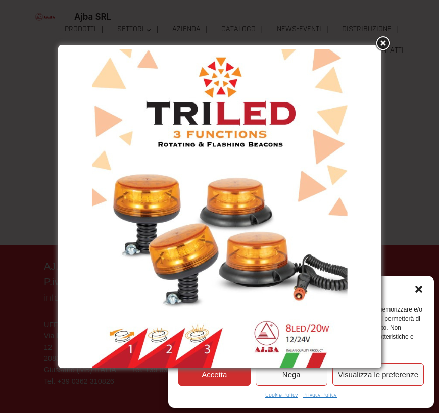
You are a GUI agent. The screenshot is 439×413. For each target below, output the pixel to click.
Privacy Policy (320, 395)
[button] (419, 289)
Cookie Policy (281, 395)
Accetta (214, 374)
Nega (291, 374)
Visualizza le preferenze (378, 374)
